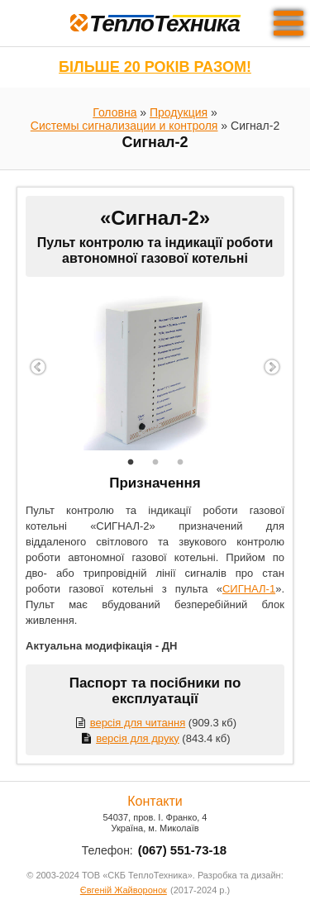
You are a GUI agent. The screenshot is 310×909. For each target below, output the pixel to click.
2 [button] (155, 462)
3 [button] (180, 462)
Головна (114, 112)
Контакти (155, 801)
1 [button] (130, 462)
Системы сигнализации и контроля (124, 125)
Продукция (178, 112)
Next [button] (272, 367)
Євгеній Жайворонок (123, 890)
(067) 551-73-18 (182, 850)
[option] (155, 367)
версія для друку (129, 739)
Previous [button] (38, 367)
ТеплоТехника (155, 23)
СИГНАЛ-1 (248, 589)
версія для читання (129, 723)
